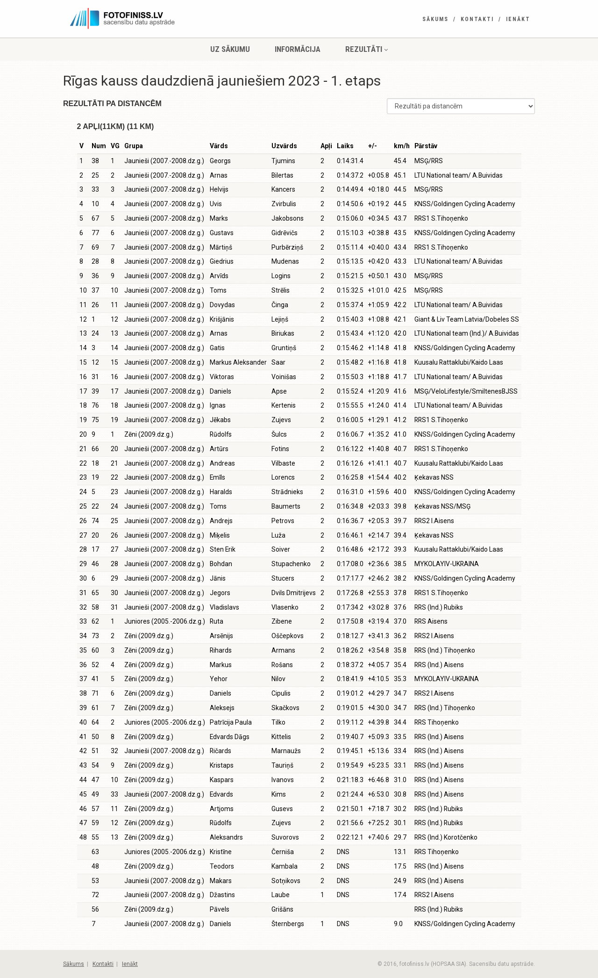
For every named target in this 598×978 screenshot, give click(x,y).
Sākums (435, 19)
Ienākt (518, 19)
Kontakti (477, 19)
